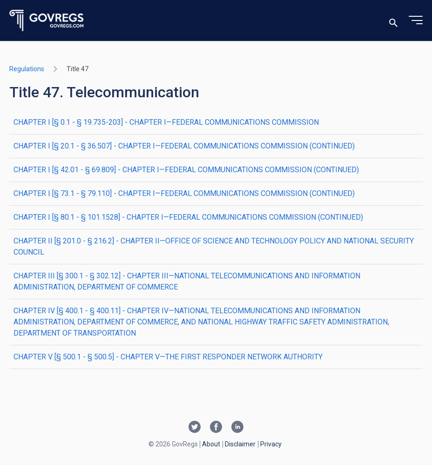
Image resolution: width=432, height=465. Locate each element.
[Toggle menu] (416, 20)
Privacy (271, 444)
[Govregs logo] (46, 21)
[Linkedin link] (237, 428)
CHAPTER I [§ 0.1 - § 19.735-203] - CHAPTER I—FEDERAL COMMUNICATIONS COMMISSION (166, 122)
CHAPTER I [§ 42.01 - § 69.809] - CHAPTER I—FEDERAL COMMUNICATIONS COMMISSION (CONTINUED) (186, 169)
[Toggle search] (393, 20)
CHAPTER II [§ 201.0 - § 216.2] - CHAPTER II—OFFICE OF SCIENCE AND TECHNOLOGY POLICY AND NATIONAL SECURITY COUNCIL (214, 246)
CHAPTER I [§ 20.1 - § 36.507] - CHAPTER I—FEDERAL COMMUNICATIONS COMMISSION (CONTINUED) (184, 146)
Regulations (26, 69)
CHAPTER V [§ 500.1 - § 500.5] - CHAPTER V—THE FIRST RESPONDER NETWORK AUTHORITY (168, 356)
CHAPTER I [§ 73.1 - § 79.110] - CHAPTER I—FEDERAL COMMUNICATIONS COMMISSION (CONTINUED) (184, 193)
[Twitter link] (195, 428)
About (211, 444)
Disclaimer (240, 444)
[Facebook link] (216, 428)
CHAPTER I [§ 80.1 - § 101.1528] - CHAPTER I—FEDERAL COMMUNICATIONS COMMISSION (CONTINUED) (188, 217)
